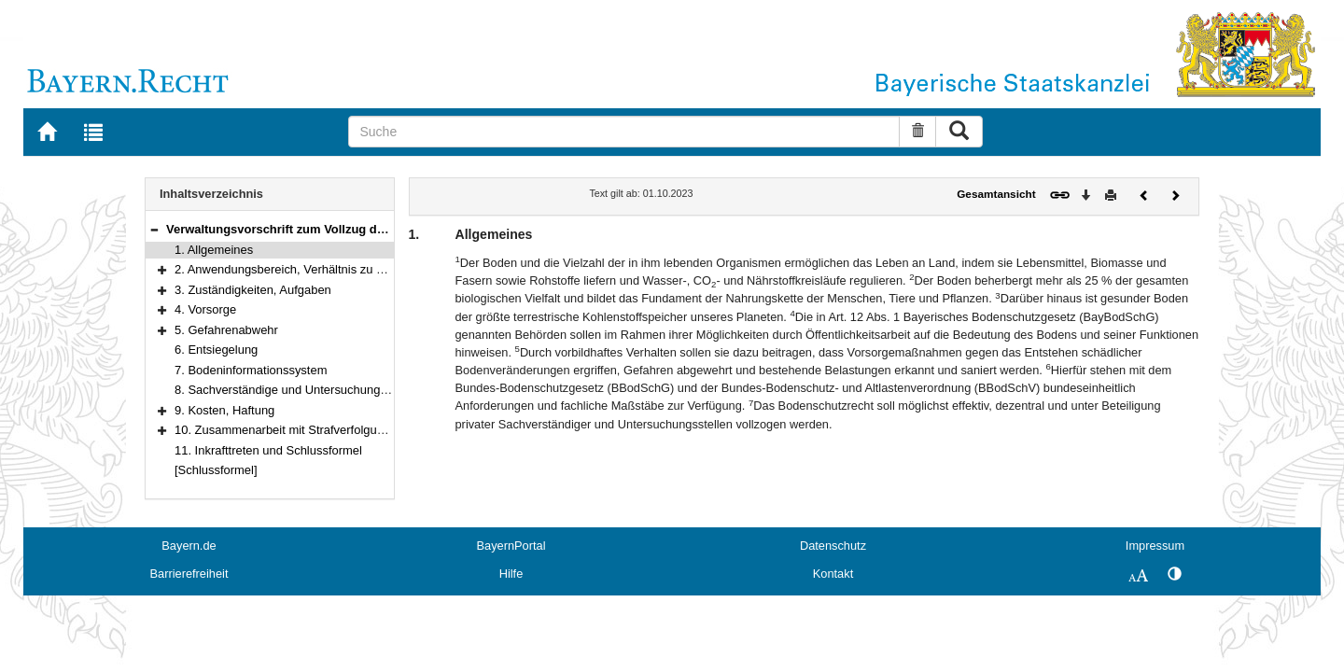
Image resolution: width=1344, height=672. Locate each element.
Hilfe (511, 574)
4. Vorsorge (205, 309)
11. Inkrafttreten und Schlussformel (268, 450)
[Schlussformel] (216, 470)
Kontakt (833, 574)
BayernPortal (511, 546)
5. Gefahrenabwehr (226, 330)
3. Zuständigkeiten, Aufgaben (253, 290)
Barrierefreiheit (189, 574)
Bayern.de (188, 546)
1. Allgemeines (214, 250)
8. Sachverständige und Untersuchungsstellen (298, 390)
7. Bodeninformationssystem (251, 370)
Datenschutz (833, 546)
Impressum (1155, 546)
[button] (154, 229)
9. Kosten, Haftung (224, 410)
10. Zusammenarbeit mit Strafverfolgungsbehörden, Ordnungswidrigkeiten (373, 430)
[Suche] (624, 131)
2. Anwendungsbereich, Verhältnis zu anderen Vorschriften (331, 269)
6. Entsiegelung (216, 350)
